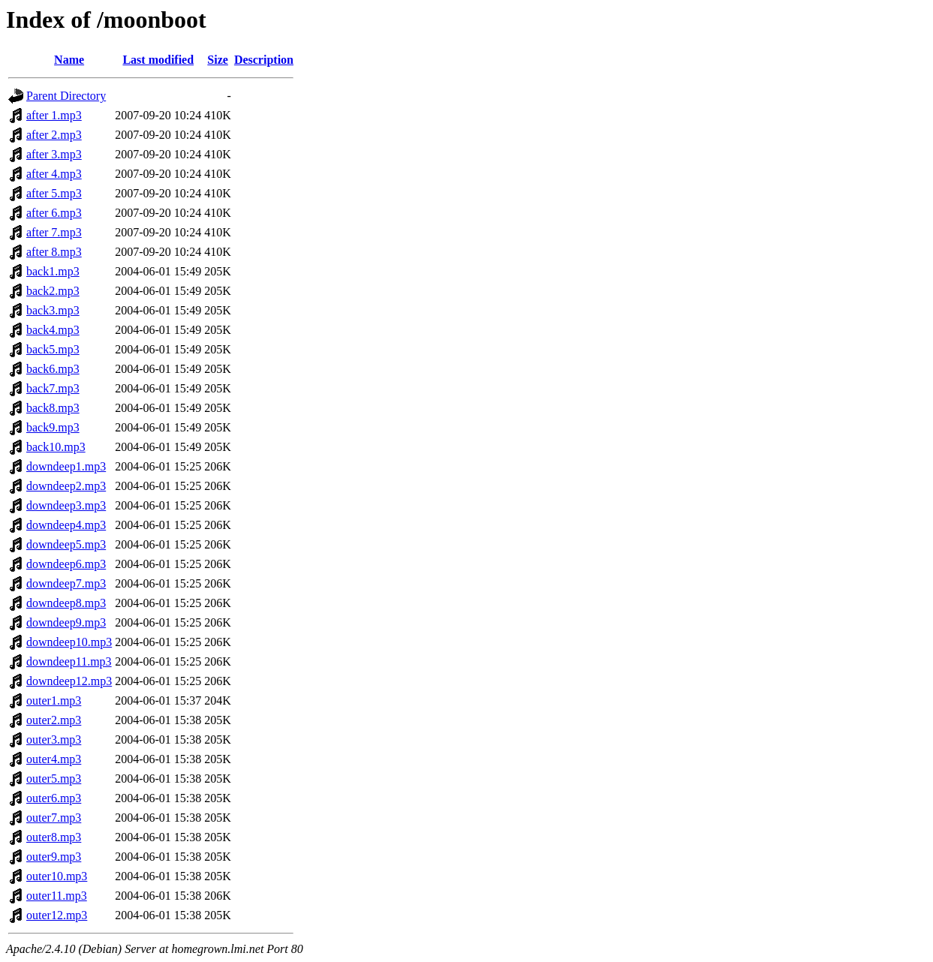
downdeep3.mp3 (66, 505)
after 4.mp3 (54, 173)
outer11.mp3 (56, 895)
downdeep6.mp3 (66, 564)
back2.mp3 (53, 290)
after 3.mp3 (54, 154)
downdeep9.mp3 (66, 622)
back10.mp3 (56, 446)
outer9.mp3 (53, 856)
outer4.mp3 (53, 759)
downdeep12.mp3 (69, 681)
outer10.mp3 (56, 876)
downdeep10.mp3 (69, 642)
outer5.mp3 (53, 778)
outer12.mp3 (56, 915)
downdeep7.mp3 (66, 583)
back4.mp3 (53, 329)
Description (263, 59)
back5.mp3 (53, 349)
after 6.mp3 (54, 212)
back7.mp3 (53, 388)
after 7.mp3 (54, 232)
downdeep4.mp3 (66, 525)
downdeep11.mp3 (69, 661)
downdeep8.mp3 (66, 603)
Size (217, 59)
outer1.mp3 (53, 700)
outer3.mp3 (53, 739)
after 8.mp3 (54, 251)
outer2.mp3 (53, 720)
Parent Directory (66, 95)
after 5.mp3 (54, 193)
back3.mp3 (53, 310)
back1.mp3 (53, 271)
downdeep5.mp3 (66, 544)
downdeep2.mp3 (66, 485)
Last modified (158, 59)
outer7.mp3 (53, 817)
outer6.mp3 (53, 798)
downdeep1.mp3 (66, 466)
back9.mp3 (53, 427)
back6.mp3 (53, 368)
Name (69, 59)
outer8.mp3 (53, 837)
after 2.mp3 (54, 134)
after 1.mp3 (54, 115)
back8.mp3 (53, 407)
